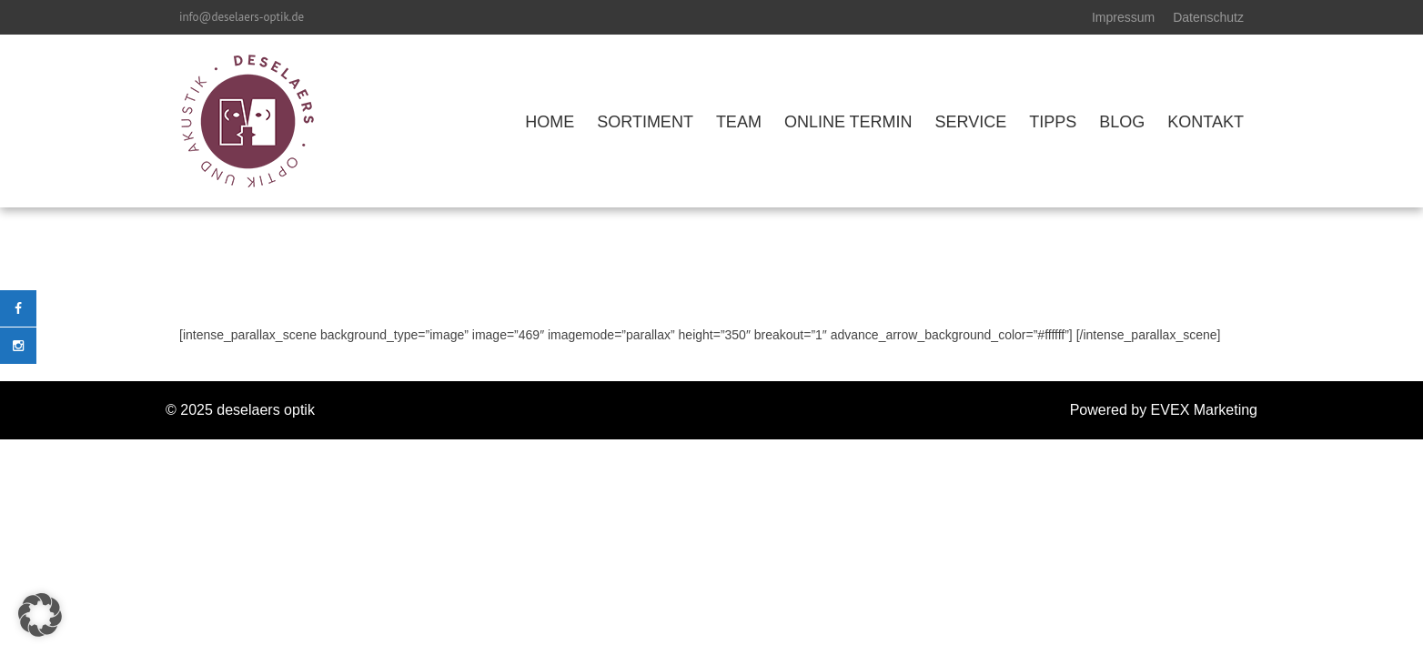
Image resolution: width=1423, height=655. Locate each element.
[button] (40, 615)
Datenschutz (1208, 17)
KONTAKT (1205, 122)
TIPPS (1052, 122)
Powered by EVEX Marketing (1163, 410)
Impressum (1123, 17)
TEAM (739, 122)
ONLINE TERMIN (848, 122)
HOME (549, 122)
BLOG (1122, 122)
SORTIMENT (645, 122)
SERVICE (971, 122)
